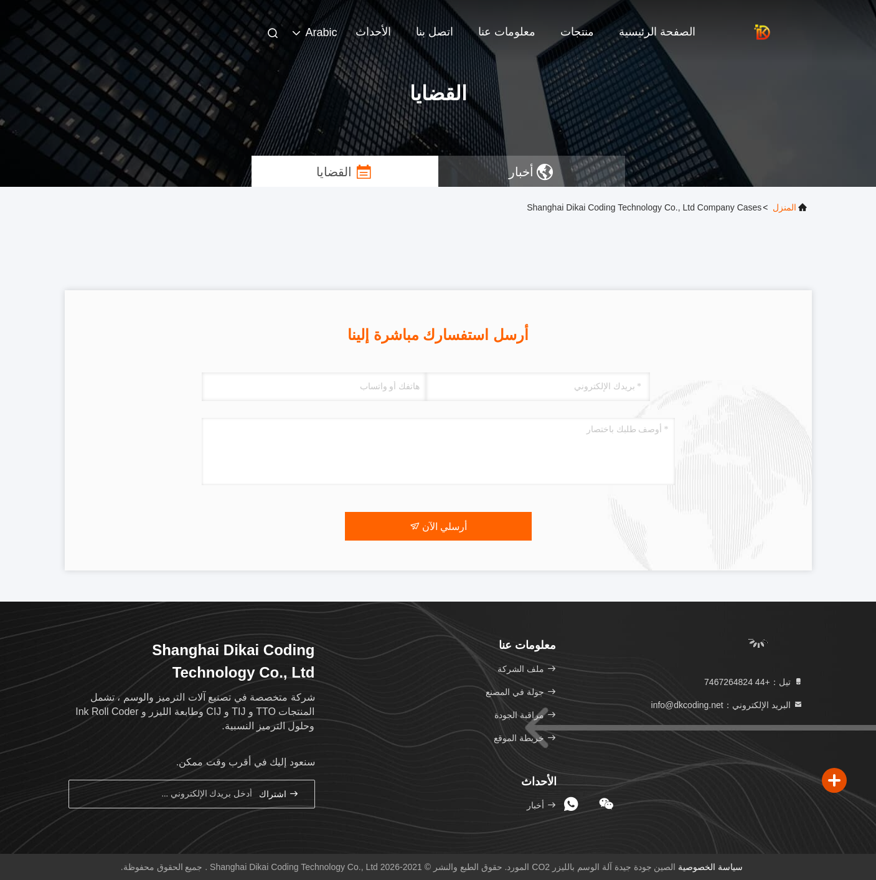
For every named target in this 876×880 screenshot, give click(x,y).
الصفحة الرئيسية (657, 32)
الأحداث (373, 32)
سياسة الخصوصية (710, 867)
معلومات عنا (506, 32)
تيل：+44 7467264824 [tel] (753, 682)
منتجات (577, 32)
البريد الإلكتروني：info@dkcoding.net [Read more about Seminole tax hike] (727, 705)
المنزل (784, 207)
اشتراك (279, 793)
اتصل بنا (434, 32)
